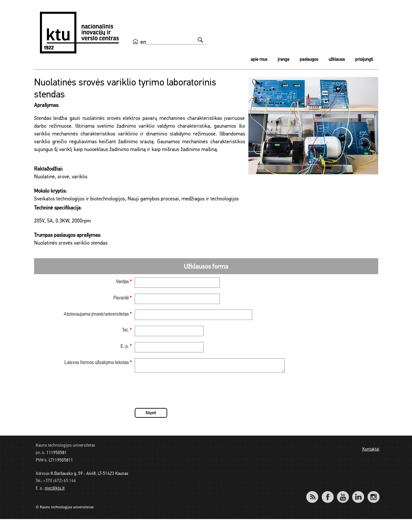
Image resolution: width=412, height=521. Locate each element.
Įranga (283, 59)
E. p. (125, 346)
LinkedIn (358, 494)
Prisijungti (364, 59)
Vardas (123, 282)
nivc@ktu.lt (55, 490)
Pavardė (122, 298)
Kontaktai (370, 451)
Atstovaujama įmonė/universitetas (97, 314)
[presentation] (184, 393)
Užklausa (337, 59)
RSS (315, 494)
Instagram (373, 494)
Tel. (126, 330)
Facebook (327, 494)
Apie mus (259, 59)
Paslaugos (309, 59)
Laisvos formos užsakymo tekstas (97, 363)
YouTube (343, 494)
